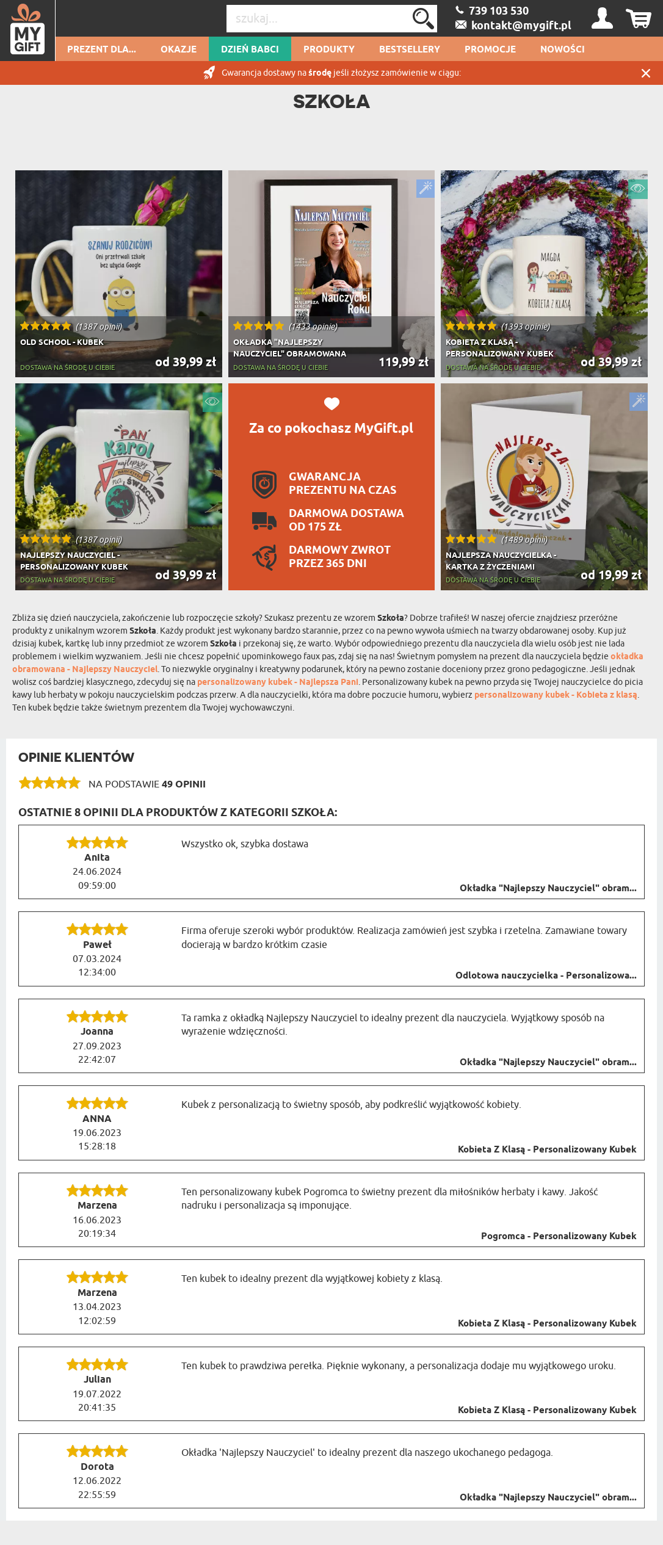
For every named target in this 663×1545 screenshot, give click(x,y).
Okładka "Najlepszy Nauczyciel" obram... (548, 889)
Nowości (562, 50)
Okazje (179, 50)
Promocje (490, 50)
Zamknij (646, 73)
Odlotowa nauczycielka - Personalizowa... (546, 976)
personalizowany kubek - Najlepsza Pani (277, 683)
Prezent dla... (101, 50)
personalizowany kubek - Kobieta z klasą (555, 695)
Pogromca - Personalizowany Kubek (559, 1237)
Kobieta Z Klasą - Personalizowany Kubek (547, 1150)
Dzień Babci (250, 50)
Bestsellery (409, 50)
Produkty (329, 50)
